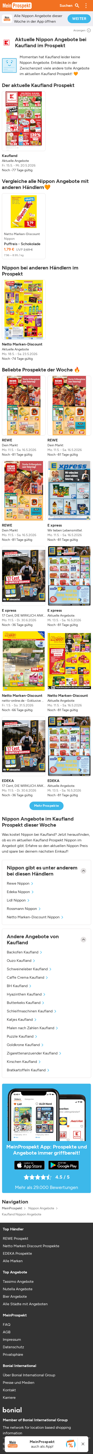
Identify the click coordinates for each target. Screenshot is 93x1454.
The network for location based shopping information (37, 1430)
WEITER (79, 18)
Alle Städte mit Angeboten (25, 1304)
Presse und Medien (18, 1382)
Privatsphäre (13, 1354)
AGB (7, 1332)
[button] (86, 5)
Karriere (9, 1397)
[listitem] (24, 132)
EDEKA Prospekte (17, 1253)
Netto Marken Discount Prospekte (31, 1246)
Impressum (12, 1339)
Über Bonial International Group (29, 1375)
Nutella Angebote (17, 1289)
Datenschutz (13, 1347)
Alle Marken (13, 1261)
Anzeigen (82, 30)
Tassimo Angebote (18, 1281)
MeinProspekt (12, 1208)
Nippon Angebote (41, 1208)
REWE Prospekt (15, 1238)
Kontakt (9, 1390)
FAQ (6, 1324)
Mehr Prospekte (46, 806)
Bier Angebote (15, 1296)
